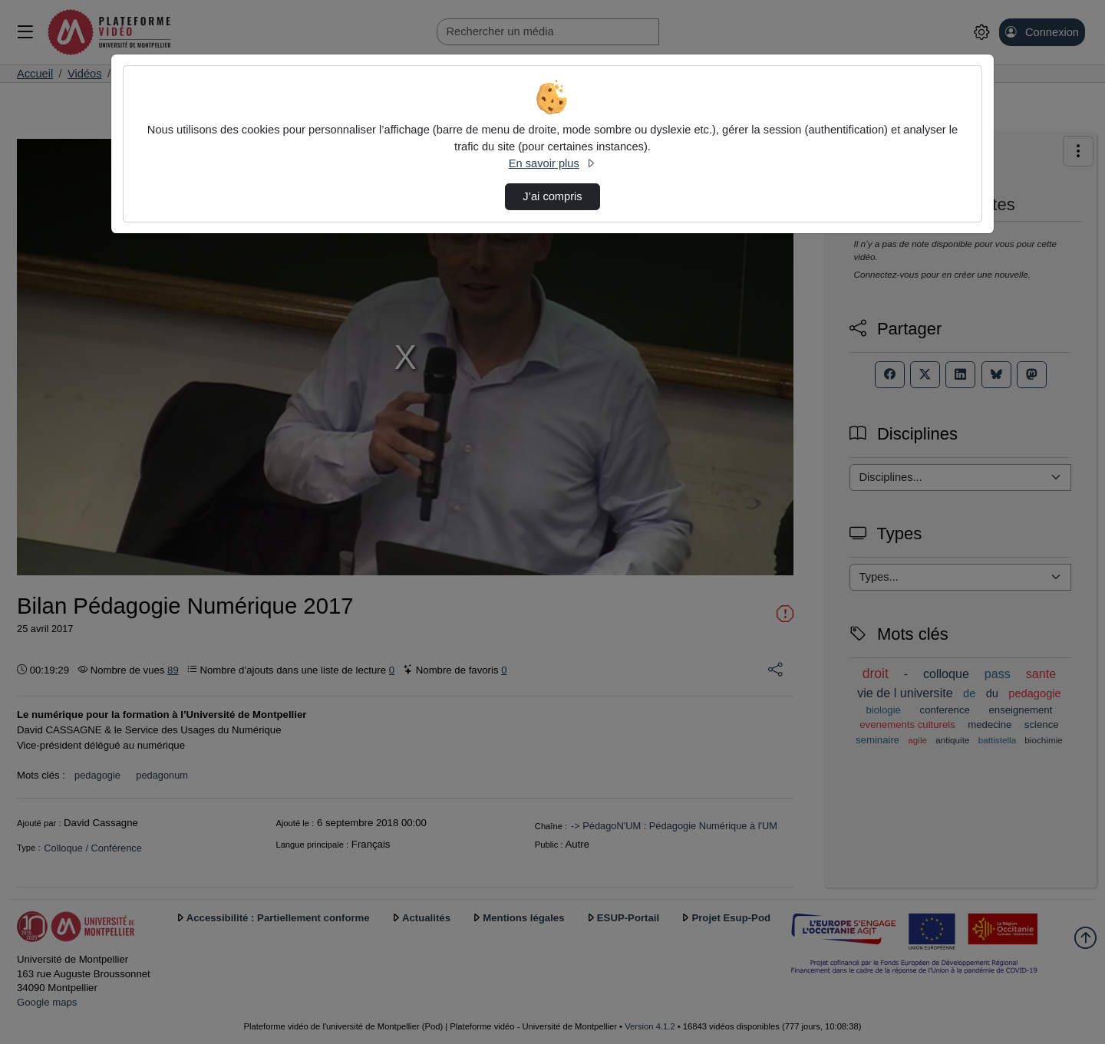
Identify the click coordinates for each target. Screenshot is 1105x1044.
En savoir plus (552, 163)
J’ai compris (552, 196)
